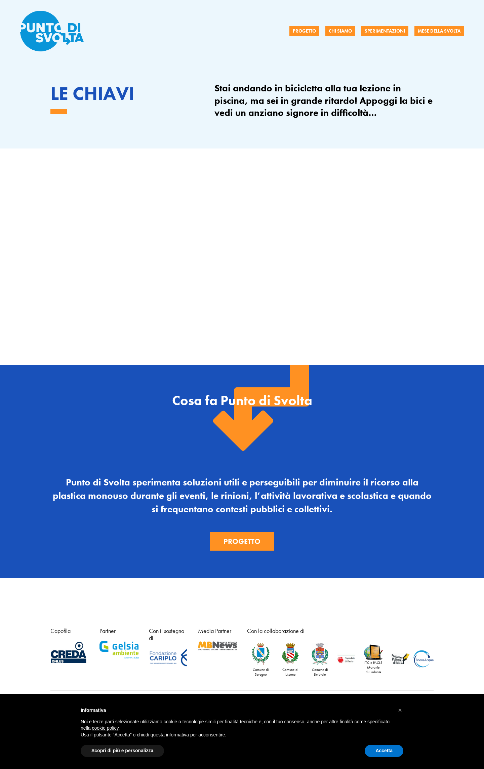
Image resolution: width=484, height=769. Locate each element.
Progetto (242, 541)
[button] (400, 710)
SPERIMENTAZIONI (385, 31)
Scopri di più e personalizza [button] (122, 750)
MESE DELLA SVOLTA (439, 31)
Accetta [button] (384, 750)
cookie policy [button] (105, 728)
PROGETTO (304, 31)
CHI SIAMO (340, 31)
